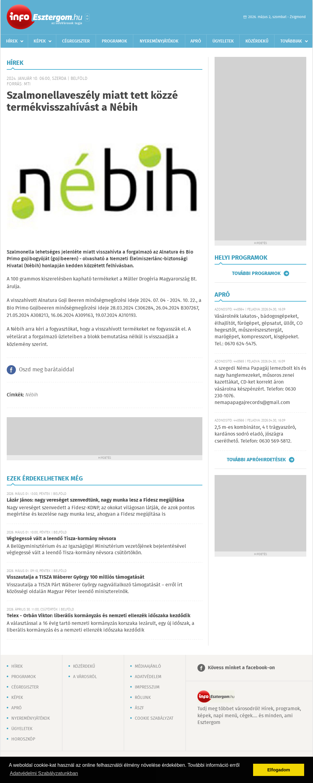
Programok (114, 41)
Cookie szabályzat (154, 718)
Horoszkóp (23, 739)
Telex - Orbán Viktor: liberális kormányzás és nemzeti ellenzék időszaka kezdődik (98, 616)
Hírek (12, 41)
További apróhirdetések (256, 459)
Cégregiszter (76, 41)
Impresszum (147, 687)
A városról (85, 677)
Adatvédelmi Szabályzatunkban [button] (44, 773)
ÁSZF (139, 708)
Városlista (87, 17)
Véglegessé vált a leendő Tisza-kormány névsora (61, 539)
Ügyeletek (223, 41)
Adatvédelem (148, 677)
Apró (195, 41)
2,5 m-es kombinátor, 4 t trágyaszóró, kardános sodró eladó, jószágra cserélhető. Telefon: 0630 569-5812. (255, 434)
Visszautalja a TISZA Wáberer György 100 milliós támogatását (75, 577)
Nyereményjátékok (159, 41)
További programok (256, 273)
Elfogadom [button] (278, 769)
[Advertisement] (104, 435)
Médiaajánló (148, 666)
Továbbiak (291, 41)
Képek (40, 41)
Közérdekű (256, 41)
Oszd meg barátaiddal (46, 370)
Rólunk (143, 697)
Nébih (31, 395)
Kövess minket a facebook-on (241, 668)
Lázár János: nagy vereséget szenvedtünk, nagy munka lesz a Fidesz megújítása (95, 500)
